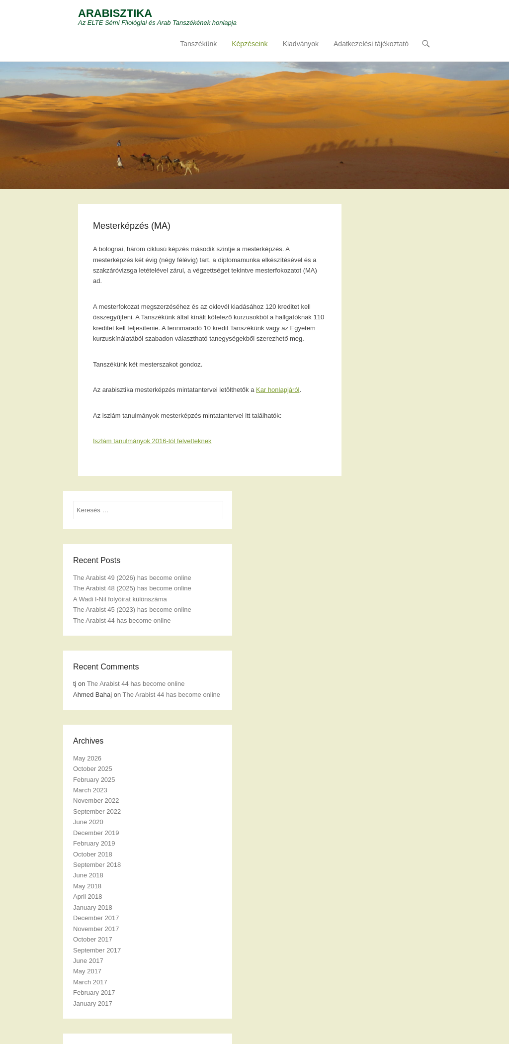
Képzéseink (249, 44)
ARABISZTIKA (115, 13)
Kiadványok (301, 44)
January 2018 (92, 907)
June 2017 (88, 960)
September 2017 (97, 950)
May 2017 (87, 971)
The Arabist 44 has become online (122, 620)
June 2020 (88, 822)
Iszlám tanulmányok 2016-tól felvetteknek (152, 441)
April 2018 (87, 896)
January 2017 (92, 1003)
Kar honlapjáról (277, 389)
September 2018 (97, 864)
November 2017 (96, 929)
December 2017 (96, 918)
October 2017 (92, 939)
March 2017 (90, 982)
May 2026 (87, 758)
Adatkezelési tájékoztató (371, 44)
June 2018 (88, 875)
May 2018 (87, 886)
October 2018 (92, 854)
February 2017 (94, 992)
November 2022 (96, 800)
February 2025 (94, 779)
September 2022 (97, 811)
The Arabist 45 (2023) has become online (132, 609)
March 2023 (90, 790)
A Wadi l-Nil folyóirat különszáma (120, 599)
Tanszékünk (198, 44)
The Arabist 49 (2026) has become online (132, 577)
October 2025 (92, 768)
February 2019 (94, 843)
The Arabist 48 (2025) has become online (132, 588)
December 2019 (96, 833)
